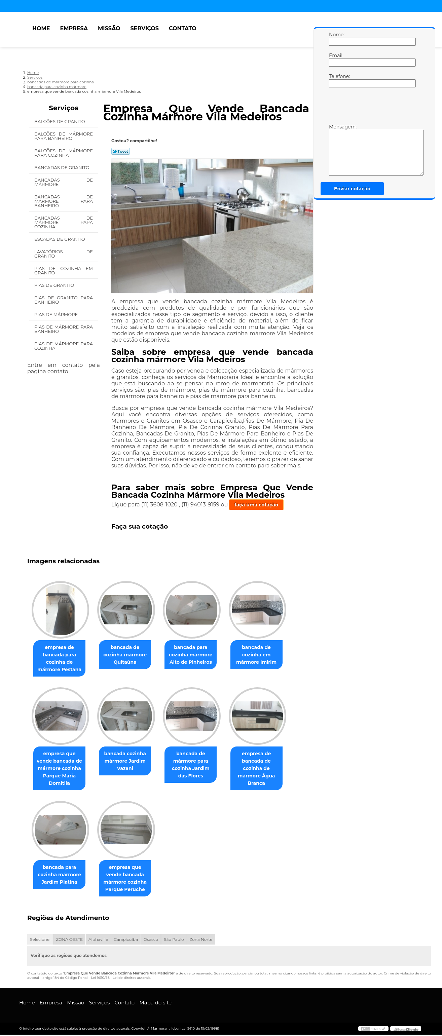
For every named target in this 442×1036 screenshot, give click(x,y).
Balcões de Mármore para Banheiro (63, 136)
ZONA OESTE (69, 940)
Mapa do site (155, 1004)
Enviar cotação (352, 189)
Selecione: (40, 940)
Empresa (74, 28)
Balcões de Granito (60, 121)
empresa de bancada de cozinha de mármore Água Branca (266, 769)
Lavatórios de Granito (63, 254)
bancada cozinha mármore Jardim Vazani (129, 761)
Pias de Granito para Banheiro (63, 300)
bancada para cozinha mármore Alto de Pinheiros (197, 655)
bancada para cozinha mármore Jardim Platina (60, 875)
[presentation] (372, 107)
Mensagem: (335, 150)
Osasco (151, 940)
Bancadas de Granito (62, 167)
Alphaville (98, 940)
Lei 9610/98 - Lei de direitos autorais (120, 979)
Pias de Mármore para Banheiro (63, 329)
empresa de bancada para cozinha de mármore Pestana (61, 659)
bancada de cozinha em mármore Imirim (266, 655)
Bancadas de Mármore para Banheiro (63, 201)
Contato (182, 28)
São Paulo (174, 940)
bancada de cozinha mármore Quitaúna (129, 655)
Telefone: (335, 80)
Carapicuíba (126, 940)
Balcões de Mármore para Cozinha (63, 153)
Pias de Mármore (56, 314)
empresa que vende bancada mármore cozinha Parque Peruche (129, 879)
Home (41, 28)
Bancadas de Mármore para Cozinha (63, 222)
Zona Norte (201, 940)
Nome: (335, 39)
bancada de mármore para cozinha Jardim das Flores (197, 765)
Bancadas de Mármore (63, 182)
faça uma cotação (256, 505)
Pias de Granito (54, 285)
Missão (109, 28)
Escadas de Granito (60, 239)
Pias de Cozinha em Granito (63, 270)
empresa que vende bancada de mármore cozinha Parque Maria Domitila (60, 769)
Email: (335, 59)
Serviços (145, 28)
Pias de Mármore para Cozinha (63, 346)
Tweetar (120, 151)
